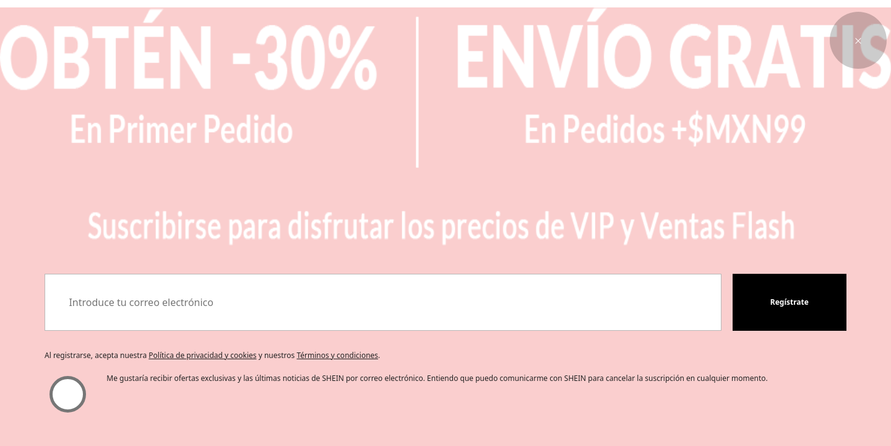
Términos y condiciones (337, 355)
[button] (858, 40)
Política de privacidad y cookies (202, 355)
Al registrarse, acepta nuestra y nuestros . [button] (212, 355)
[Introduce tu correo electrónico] (383, 302)
